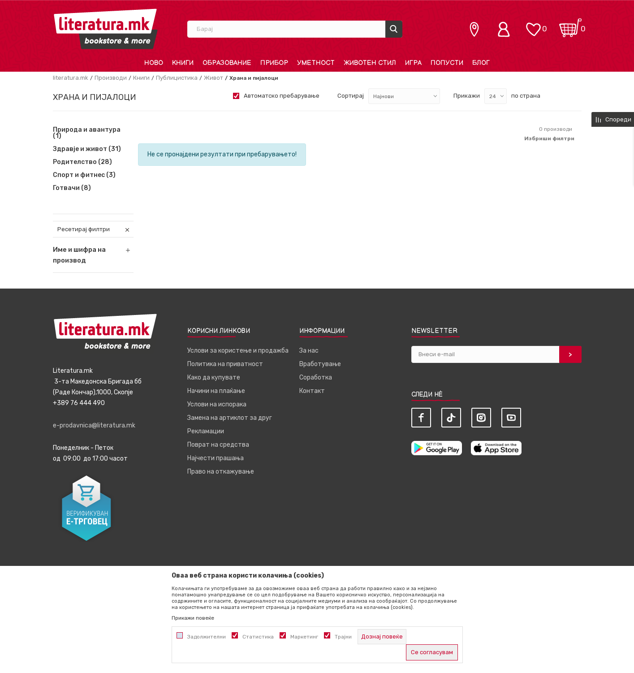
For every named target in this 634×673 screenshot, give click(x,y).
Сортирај (350, 95)
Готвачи (72, 188)
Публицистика (177, 77)
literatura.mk (70, 77)
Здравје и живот (87, 149)
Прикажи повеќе (193, 618)
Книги (141, 77)
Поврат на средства (218, 445)
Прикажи (466, 95)
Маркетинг (304, 636)
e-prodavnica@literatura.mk (94, 425)
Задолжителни (206, 636)
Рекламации (205, 431)
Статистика (258, 636)
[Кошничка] (570, 25)
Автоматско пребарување (281, 95)
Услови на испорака (216, 404)
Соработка (315, 377)
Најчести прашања (215, 458)
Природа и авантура (87, 133)
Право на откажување (220, 471)
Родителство (82, 162)
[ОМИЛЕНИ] (533, 25)
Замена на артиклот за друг (229, 418)
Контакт (312, 391)
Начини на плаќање (216, 391)
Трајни (343, 636)
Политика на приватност (225, 364)
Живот (213, 77)
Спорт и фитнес (84, 175)
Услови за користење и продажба (238, 350)
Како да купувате (213, 377)
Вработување (320, 364)
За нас (309, 350)
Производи (111, 77)
